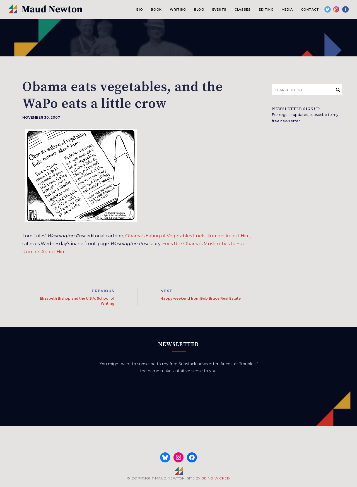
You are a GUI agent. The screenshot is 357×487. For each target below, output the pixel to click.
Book (156, 9)
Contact (310, 9)
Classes (243, 9)
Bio (139, 9)
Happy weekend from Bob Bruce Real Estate (200, 298)
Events (219, 9)
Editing (266, 9)
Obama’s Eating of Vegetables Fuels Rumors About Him (187, 235)
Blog (199, 9)
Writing (178, 9)
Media (287, 9)
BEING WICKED (215, 478)
